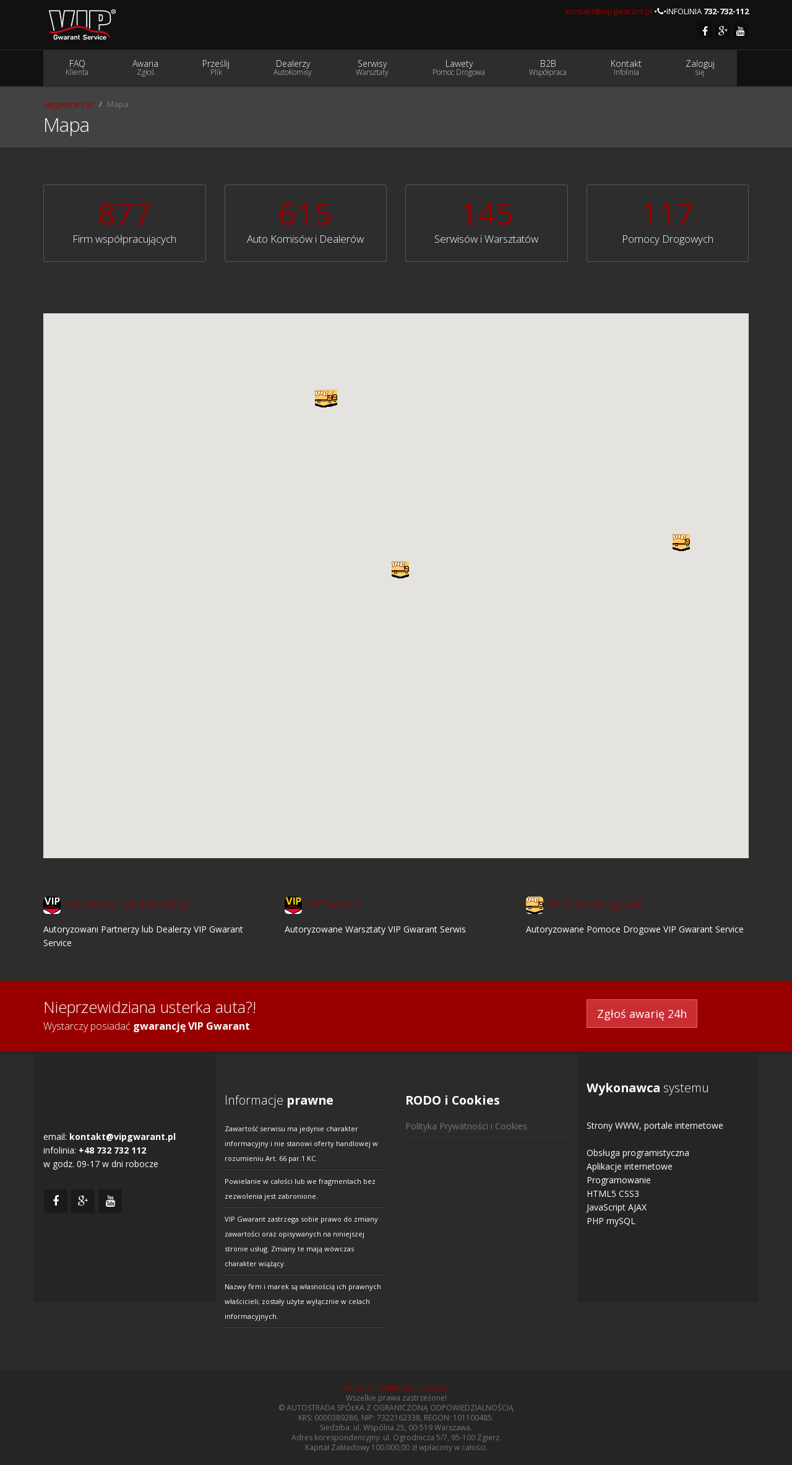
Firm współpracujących (124, 239)
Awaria (145, 67)
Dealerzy (292, 67)
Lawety (459, 67)
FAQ (77, 67)
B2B (548, 67)
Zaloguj (700, 67)
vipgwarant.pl (68, 104)
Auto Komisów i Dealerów (305, 239)
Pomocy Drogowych (667, 239)
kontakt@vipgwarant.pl (609, 11)
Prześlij (216, 67)
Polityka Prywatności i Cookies (466, 1126)
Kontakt (626, 67)
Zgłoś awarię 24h (642, 1013)
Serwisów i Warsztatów (486, 239)
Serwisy (372, 67)
